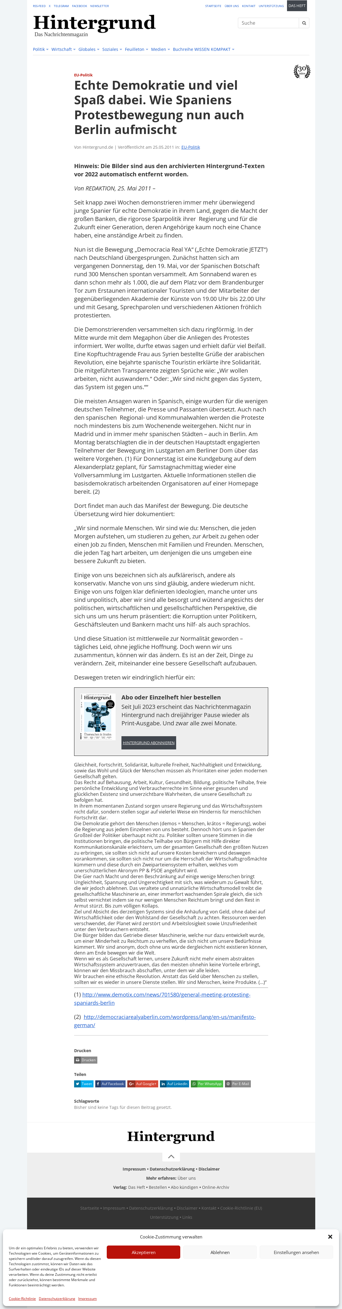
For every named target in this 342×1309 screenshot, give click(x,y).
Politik (39, 49)
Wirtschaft (61, 49)
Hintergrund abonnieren (149, 743)
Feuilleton (134, 49)
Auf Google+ (141, 1084)
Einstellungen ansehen (296, 1252)
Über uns (232, 6)
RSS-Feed (39, 6)
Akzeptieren (144, 1252)
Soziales (110, 49)
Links (187, 1218)
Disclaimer (209, 1170)
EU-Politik (190, 147)
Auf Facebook (109, 1084)
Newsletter (99, 6)
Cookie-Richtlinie (22, 1298)
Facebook (79, 6)
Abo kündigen (184, 1188)
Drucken (85, 1060)
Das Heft (297, 5)
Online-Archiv (215, 1188)
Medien (158, 49)
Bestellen (158, 1188)
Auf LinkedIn (173, 1084)
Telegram (61, 6)
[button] (330, 1237)
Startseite (213, 6)
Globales (87, 49)
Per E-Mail (237, 1084)
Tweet (83, 1084)
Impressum (87, 1298)
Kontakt (249, 6)
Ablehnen (220, 1252)
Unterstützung (271, 6)
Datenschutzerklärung (57, 1298)
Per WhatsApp (206, 1084)
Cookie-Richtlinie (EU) (241, 1209)
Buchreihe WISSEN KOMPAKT (202, 49)
